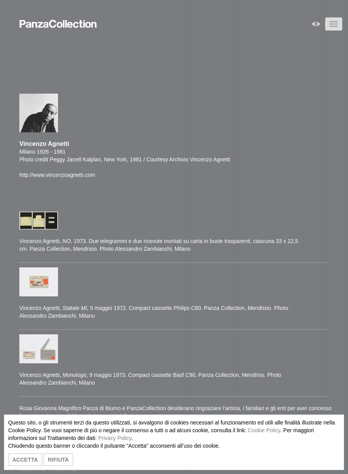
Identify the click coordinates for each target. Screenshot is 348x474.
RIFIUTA (58, 460)
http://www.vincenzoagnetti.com (57, 175)
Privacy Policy (114, 438)
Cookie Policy (264, 430)
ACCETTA (25, 460)
